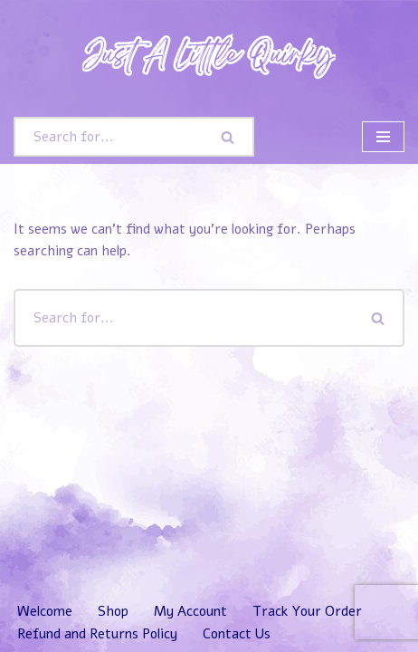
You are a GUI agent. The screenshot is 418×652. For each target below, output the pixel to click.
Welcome (44, 611)
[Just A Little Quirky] (209, 55)
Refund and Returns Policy (97, 634)
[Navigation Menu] (383, 136)
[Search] (109, 137)
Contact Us (237, 634)
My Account (190, 611)
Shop (113, 611)
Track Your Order (307, 611)
